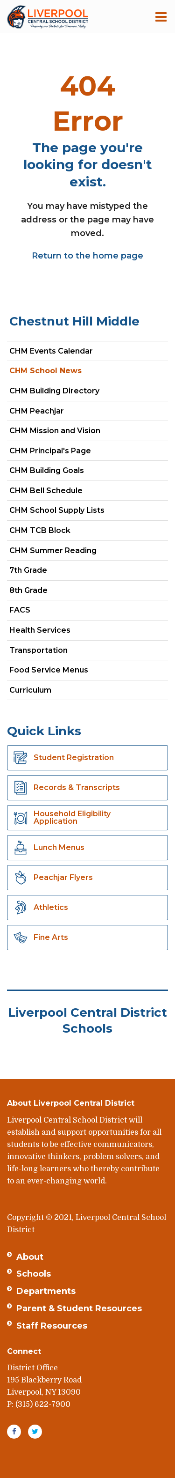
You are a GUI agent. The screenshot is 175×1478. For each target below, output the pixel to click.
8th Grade (44, 592)
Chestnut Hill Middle (74, 321)
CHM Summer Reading (53, 550)
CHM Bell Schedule (46, 490)
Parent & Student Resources (79, 1308)
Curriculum (30, 690)
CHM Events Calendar (51, 351)
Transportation (38, 650)
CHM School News (45, 370)
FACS (36, 612)
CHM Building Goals (46, 470)
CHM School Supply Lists (57, 510)
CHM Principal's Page (50, 450)
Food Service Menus (48, 669)
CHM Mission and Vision (54, 430)
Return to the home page (87, 256)
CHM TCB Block (39, 530)
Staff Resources (51, 1326)
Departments (46, 1291)
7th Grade (44, 572)
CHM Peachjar (53, 413)
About (29, 1257)
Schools (33, 1274)
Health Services (39, 630)
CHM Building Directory (54, 390)
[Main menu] (161, 16)
